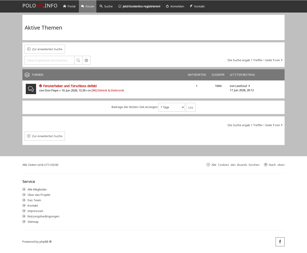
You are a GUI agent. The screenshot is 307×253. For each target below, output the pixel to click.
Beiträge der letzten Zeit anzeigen (148, 107)
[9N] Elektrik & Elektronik (107, 90)
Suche (106, 6)
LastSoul (241, 86)
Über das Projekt (39, 195)
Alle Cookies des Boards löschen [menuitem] (235, 164)
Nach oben (277, 164)
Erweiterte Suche (86, 60)
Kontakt (33, 205)
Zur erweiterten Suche (47, 49)
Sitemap (33, 222)
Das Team (34, 200)
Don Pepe (51, 90)
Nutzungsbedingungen (43, 216)
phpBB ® (45, 242)
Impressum (35, 211)
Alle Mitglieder (37, 189)
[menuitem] (175, 6)
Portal (69, 6)
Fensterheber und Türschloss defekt (70, 86)
